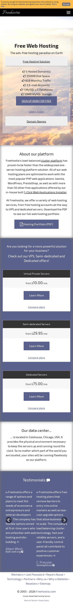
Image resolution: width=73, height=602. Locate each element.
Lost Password (35, 574)
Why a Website (58, 579)
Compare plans (36, 307)
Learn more (36, 111)
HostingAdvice (45, 565)
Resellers (32, 583)
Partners (29, 579)
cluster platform (51, 160)
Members (17, 574)
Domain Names (36, 121)
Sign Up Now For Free (36, 101)
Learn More (36, 295)
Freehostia (11, 12)
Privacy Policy (43, 600)
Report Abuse (54, 574)
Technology (14, 579)
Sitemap (45, 583)
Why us (42, 579)
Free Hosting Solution (36, 61)
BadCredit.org (14, 551)
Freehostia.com (46, 591)
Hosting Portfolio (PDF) (36, 224)
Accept (66, 4)
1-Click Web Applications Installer (45, 192)
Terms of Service (30, 600)
